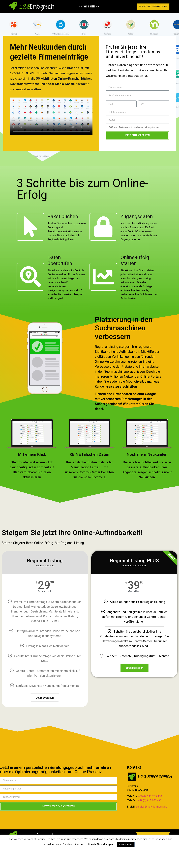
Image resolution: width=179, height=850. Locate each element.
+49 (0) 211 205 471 (150, 800)
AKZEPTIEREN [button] (125, 844)
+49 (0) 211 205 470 (150, 796)
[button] (152, 6)
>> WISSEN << (89, 6)
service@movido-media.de (151, 806)
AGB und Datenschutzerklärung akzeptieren (134, 127)
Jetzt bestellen (45, 697)
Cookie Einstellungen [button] (100, 844)
